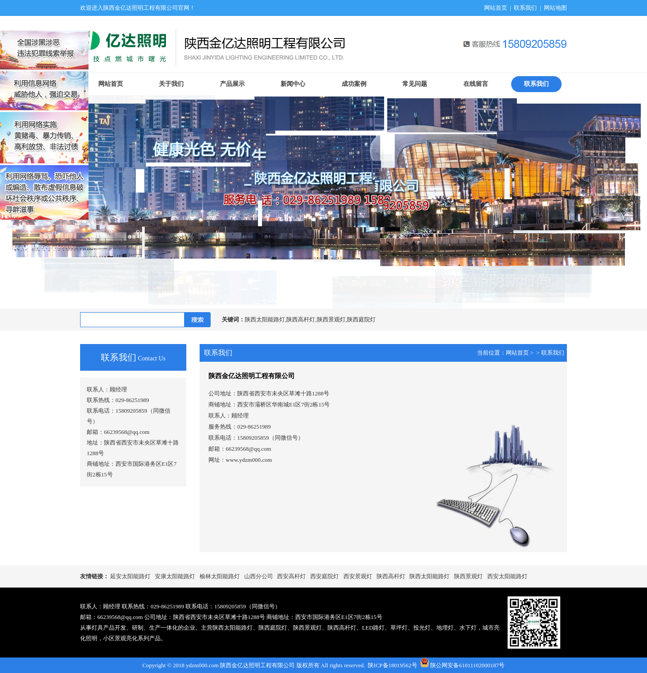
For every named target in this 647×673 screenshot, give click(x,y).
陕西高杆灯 (391, 576)
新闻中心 (293, 84)
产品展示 (232, 84)
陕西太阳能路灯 (429, 576)
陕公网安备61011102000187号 (467, 665)
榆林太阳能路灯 (220, 576)
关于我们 (171, 84)
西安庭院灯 (324, 576)
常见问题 (414, 84)
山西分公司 (258, 576)
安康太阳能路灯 (175, 576)
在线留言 (475, 84)
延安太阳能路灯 (130, 576)
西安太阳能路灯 (507, 576)
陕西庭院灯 (272, 627)
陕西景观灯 (468, 576)
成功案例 (354, 84)
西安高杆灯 (291, 576)
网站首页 (495, 7)
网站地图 (555, 7)
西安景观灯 (357, 576)
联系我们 (525, 7)
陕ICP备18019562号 (392, 665)
